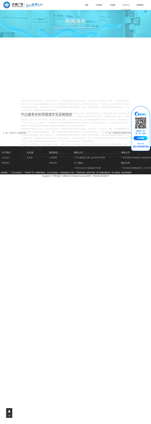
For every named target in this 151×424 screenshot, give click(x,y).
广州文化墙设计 (16, 172)
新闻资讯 (126, 5)
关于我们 (6, 152)
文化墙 (112, 5)
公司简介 (99, 5)
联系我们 (140, 5)
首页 (86, 5)
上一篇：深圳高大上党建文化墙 (14, 133)
